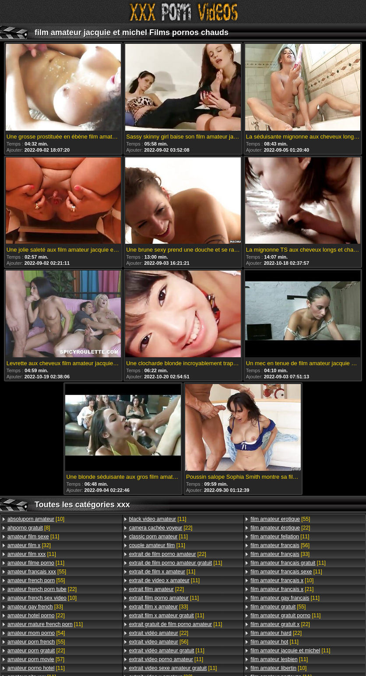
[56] (158, 642)
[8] (28, 528)
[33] (35, 607)
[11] (33, 537)
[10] (35, 519)
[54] (36, 633)
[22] (42, 589)
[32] (29, 545)
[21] (281, 589)
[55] (36, 572)
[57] (35, 659)
